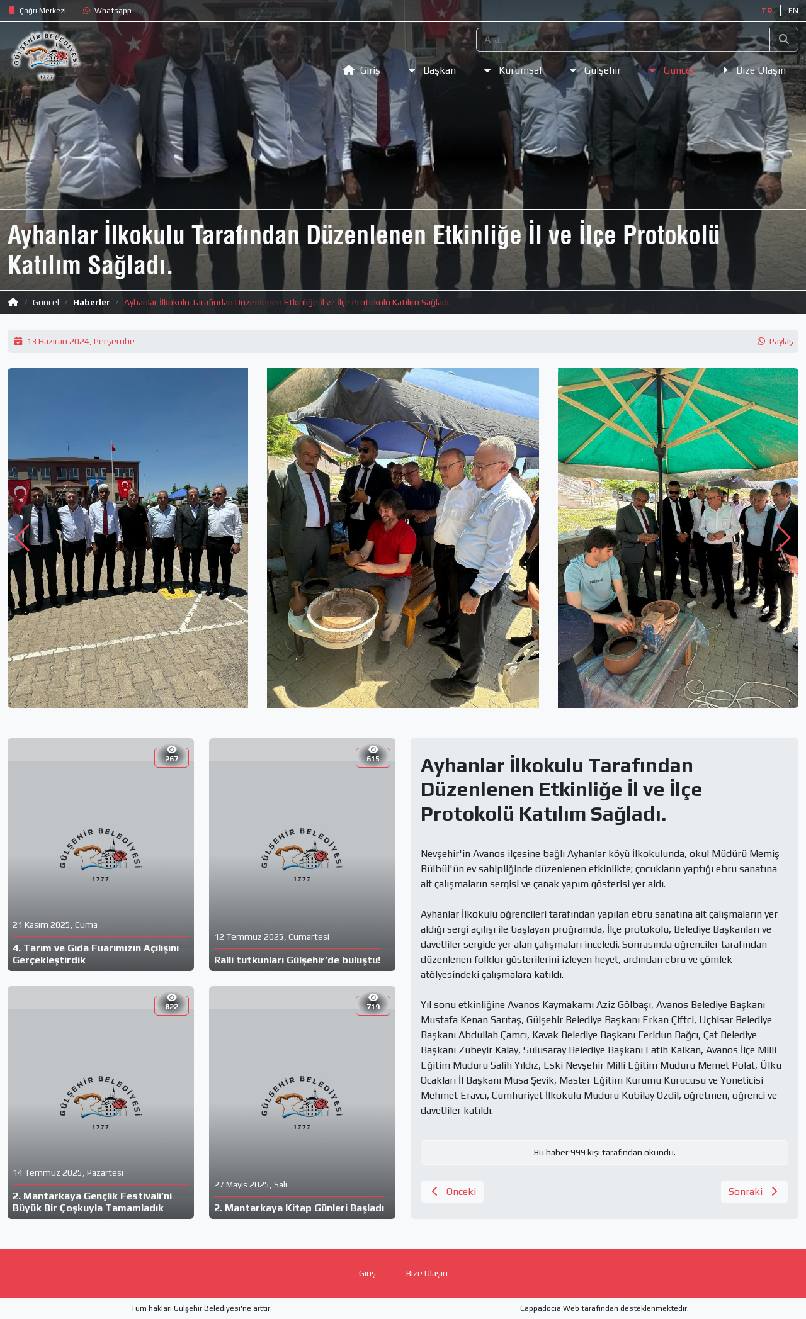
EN (793, 10)
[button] (37, 10)
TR (767, 10)
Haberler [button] (91, 302)
